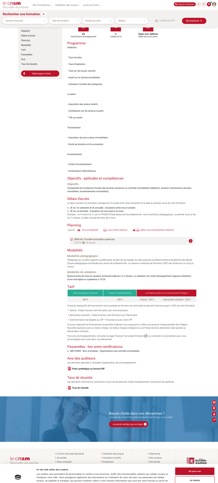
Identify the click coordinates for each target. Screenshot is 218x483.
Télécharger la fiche (37, 73)
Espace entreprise (186, 4)
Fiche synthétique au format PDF (88, 368)
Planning (25, 40)
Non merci (195, 474)
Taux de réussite (29, 63)
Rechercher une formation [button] (21, 14)
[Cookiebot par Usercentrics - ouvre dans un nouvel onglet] (18, 477)
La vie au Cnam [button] (91, 4)
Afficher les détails (150, 477)
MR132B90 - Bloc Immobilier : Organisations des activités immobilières (104, 350)
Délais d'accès (28, 35)
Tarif (23, 49)
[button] (191, 241)
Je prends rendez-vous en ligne (129, 424)
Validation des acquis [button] (66, 4)
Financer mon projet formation (131, 336)
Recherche (192, 20)
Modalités (26, 45)
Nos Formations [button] (41, 4)
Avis (23, 59)
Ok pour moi (195, 455)
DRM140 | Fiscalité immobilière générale (94, 239)
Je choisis (195, 465)
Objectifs (25, 30)
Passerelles (26, 54)
